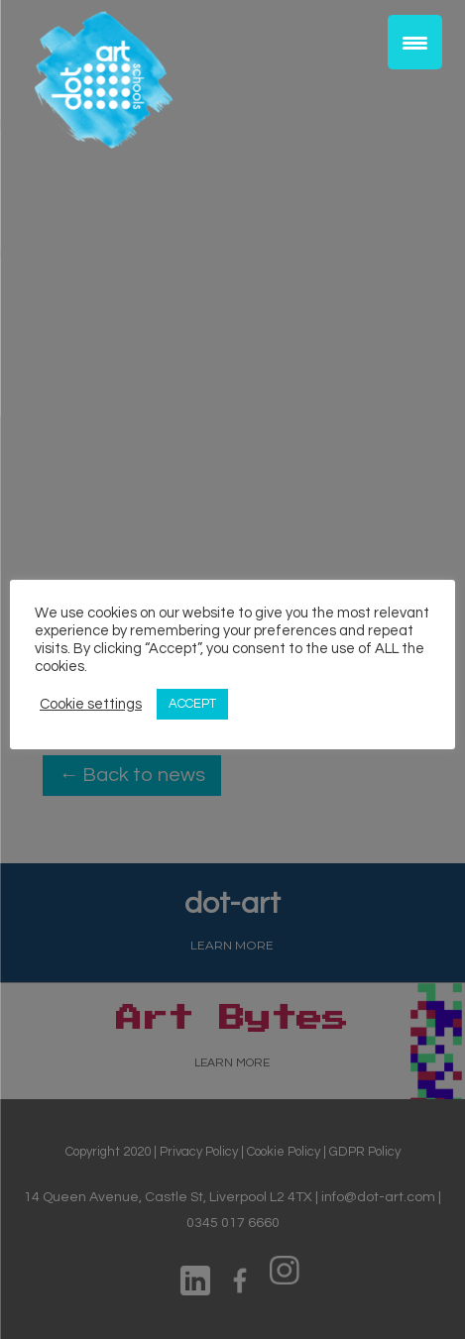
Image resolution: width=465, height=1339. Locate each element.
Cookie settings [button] (91, 704)
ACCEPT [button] (192, 704)
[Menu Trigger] (415, 42)
